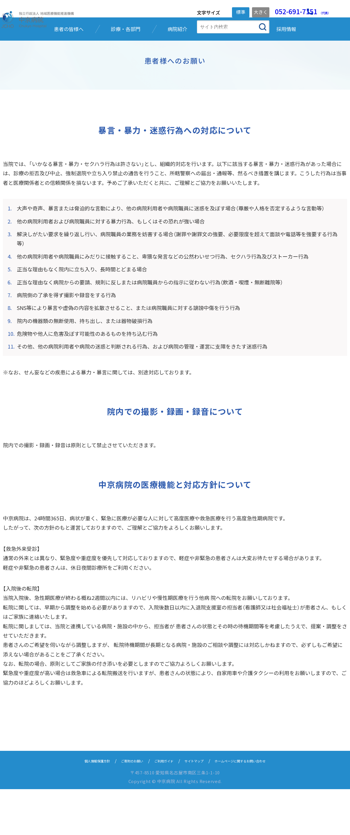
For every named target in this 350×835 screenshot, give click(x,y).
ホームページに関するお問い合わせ (256, 806)
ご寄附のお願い (120, 806)
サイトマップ (197, 806)
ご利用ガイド (160, 806)
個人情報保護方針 (76, 806)
